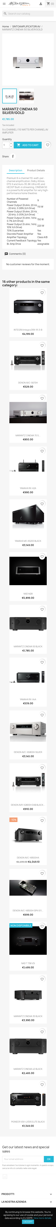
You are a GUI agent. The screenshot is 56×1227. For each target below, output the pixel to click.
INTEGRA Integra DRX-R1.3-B (28, 329)
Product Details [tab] (36, 170)
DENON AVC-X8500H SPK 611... (28, 910)
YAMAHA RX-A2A (28, 488)
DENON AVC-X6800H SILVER (28, 752)
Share (13, 156)
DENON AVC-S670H (28, 382)
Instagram (5, 1176)
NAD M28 (28, 593)
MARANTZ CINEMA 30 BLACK (28, 1016)
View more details (42, 1218)
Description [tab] (15, 170)
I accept (28, 1221)
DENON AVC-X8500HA (28, 857)
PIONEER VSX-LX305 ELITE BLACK (28, 1121)
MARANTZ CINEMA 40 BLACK (28, 1069)
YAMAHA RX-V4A (28, 699)
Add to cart (28, 145)
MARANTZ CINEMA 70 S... (28, 435)
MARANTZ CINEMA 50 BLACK (28, 646)
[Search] (28, 14)
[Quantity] (5, 145)
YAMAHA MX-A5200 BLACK (28, 541)
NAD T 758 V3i (28, 963)
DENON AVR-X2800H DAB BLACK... (28, 804)
